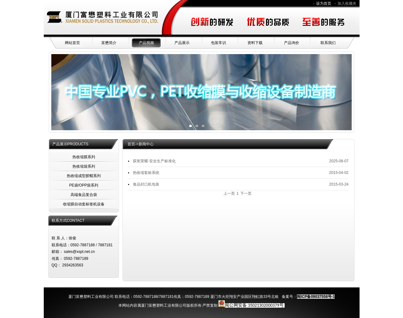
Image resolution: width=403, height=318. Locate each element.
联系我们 (328, 43)
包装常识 (218, 43)
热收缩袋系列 (83, 166)
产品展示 (182, 43)
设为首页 (323, 3)
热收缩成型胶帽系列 (84, 176)
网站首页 (72, 43)
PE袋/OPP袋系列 (84, 185)
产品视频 (146, 43)
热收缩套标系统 (146, 172)
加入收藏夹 (347, 3)
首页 (131, 144)
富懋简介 (108, 43)
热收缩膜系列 (83, 157)
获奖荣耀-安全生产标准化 (154, 161)
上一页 (229, 193)
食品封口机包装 (146, 184)
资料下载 (255, 43)
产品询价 (291, 43)
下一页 (246, 193)
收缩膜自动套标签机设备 (84, 204)
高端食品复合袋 (84, 194)
